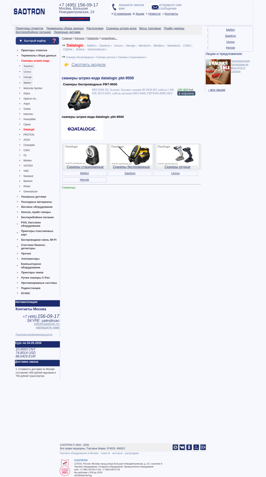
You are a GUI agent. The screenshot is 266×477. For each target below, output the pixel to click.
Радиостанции (30, 288)
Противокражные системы (39, 282)
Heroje (28, 77)
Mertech (27, 181)
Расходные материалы (36, 201)
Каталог (80, 38)
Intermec (28, 114)
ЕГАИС (25, 293)
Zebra (26, 93)
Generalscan (30, 191)
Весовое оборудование (37, 206)
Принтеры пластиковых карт (37, 232)
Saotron (28, 66)
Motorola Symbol (32, 88)
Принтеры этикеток (34, 50)
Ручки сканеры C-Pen (35, 277)
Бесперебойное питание (37, 217)
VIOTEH (28, 165)
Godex (27, 108)
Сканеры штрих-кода (35, 60)
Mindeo (27, 160)
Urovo (27, 71)
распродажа (132, 453)
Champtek (29, 145)
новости (105, 453)
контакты (117, 453)
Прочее (26, 253)
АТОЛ (26, 139)
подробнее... (109, 38)
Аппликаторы (30, 258)
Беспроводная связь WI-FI (39, 239)
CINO (26, 150)
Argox (26, 103)
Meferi (27, 82)
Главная (67, 38)
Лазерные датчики (33, 196)
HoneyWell (29, 119)
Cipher (27, 124)
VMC (26, 170)
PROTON (28, 134)
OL (25, 155)
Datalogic (29, 129)
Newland (28, 176)
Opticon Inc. (30, 98)
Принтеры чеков (32, 272)
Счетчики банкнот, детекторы (33, 246)
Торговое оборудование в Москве (78, 453)
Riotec (27, 186)
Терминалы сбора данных (38, 55)
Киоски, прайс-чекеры (36, 212)
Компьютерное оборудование (31, 265)
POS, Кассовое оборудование (31, 224)
